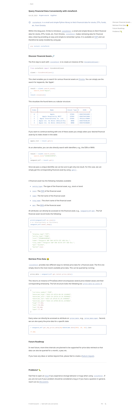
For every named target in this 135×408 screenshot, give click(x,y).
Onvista (82, 80)
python (54, 15)
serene (56, 404)
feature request (88, 366)
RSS (102, 404)
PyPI (96, 37)
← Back (31, 4)
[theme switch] (105, 403)
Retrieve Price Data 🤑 (120, 25)
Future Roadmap (118, 28)
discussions (43, 392)
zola (49, 404)
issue (47, 386)
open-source (44, 15)
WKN (42, 210)
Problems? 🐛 (117, 31)
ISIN (42, 196)
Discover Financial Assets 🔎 (123, 22)
